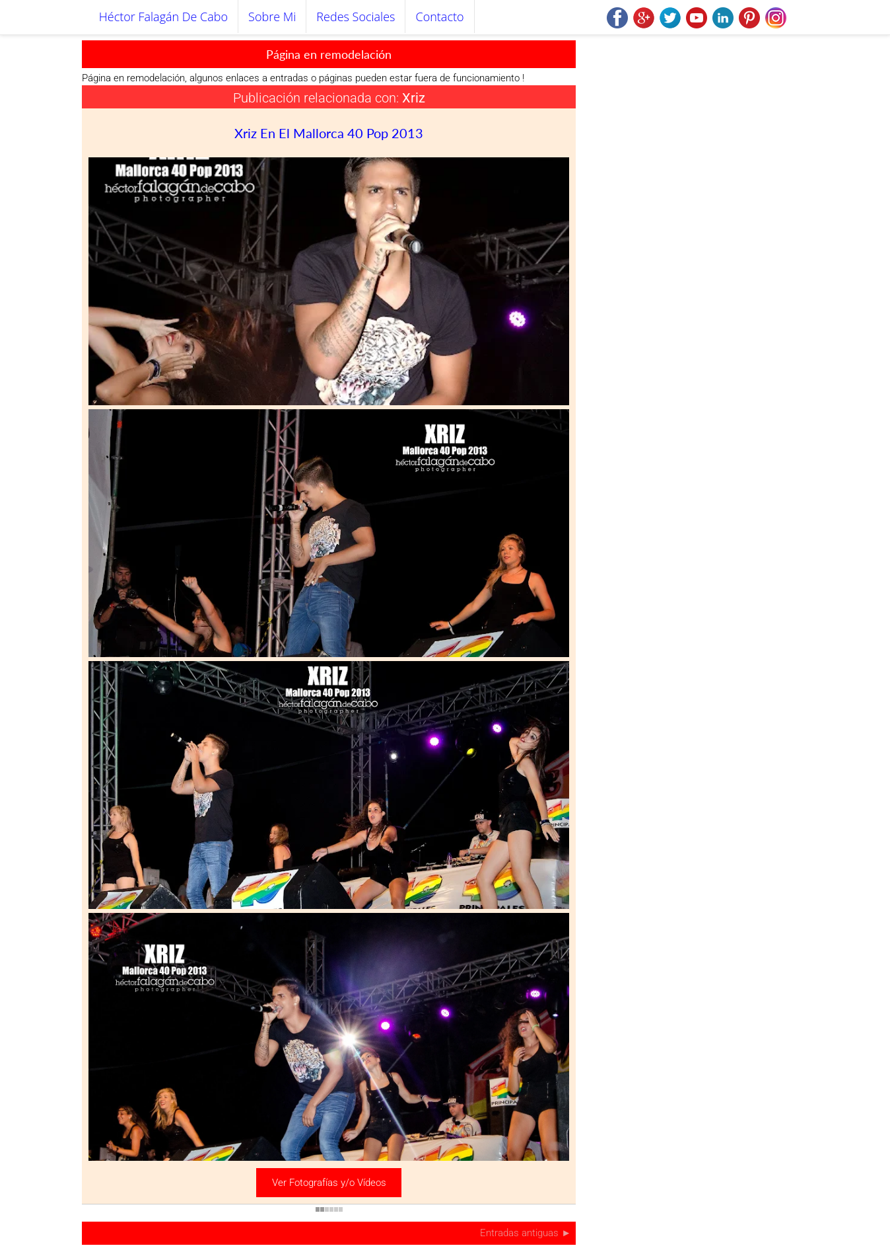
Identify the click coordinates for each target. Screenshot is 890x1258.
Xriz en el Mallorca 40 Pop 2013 (328, 133)
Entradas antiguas (520, 1233)
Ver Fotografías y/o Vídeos (329, 1183)
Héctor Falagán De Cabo (163, 16)
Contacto (439, 16)
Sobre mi (272, 16)
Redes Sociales (355, 16)
